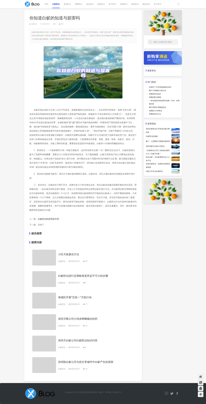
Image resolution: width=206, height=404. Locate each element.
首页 (46, 4)
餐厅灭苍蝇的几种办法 (157, 90)
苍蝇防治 (123, 4)
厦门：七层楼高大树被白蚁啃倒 (158, 141)
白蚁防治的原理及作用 (48, 219)
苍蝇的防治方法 (155, 114)
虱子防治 (157, 4)
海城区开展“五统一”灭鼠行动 (74, 297)
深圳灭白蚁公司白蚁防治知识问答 (77, 340)
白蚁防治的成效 (152, 136)
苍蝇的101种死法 (155, 111)
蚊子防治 (112, 4)
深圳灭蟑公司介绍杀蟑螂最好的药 (77, 318)
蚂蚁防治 (101, 4)
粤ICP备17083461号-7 (113, 392)
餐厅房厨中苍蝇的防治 (157, 107)
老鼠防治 (67, 4)
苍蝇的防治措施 (155, 97)
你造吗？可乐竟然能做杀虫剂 (160, 87)
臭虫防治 (90, 4)
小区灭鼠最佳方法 (68, 254)
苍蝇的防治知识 (155, 94)
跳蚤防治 (135, 4)
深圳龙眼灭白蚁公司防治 (155, 146)
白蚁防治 (56, 4)
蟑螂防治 (78, 4)
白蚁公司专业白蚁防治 (154, 171)
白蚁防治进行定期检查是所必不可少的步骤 (83, 275)
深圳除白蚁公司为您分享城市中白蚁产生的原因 (85, 361)
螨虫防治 (146, 4)
